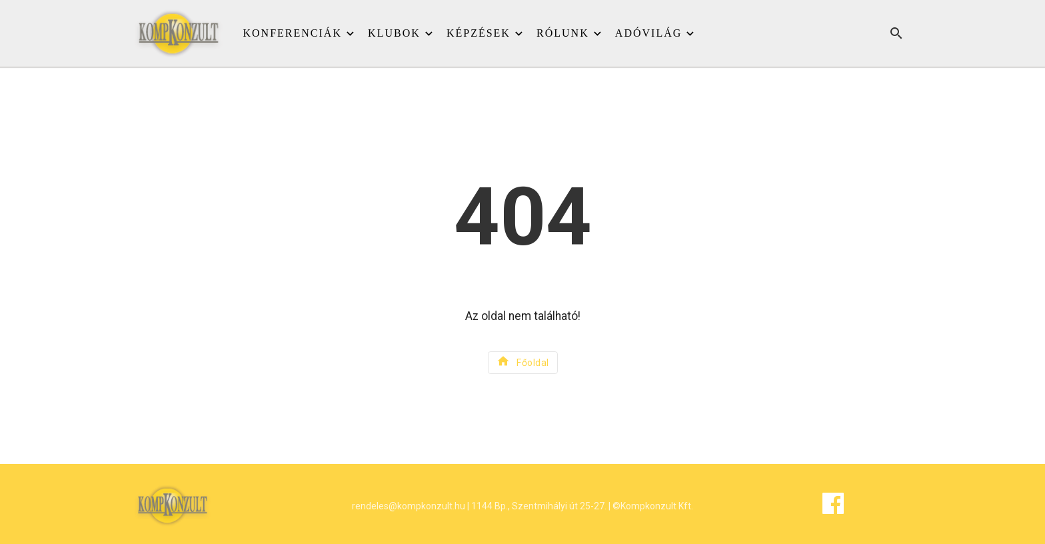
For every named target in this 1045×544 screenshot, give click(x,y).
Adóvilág (648, 33)
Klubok (394, 33)
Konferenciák (292, 33)
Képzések (479, 33)
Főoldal (523, 361)
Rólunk (562, 33)
